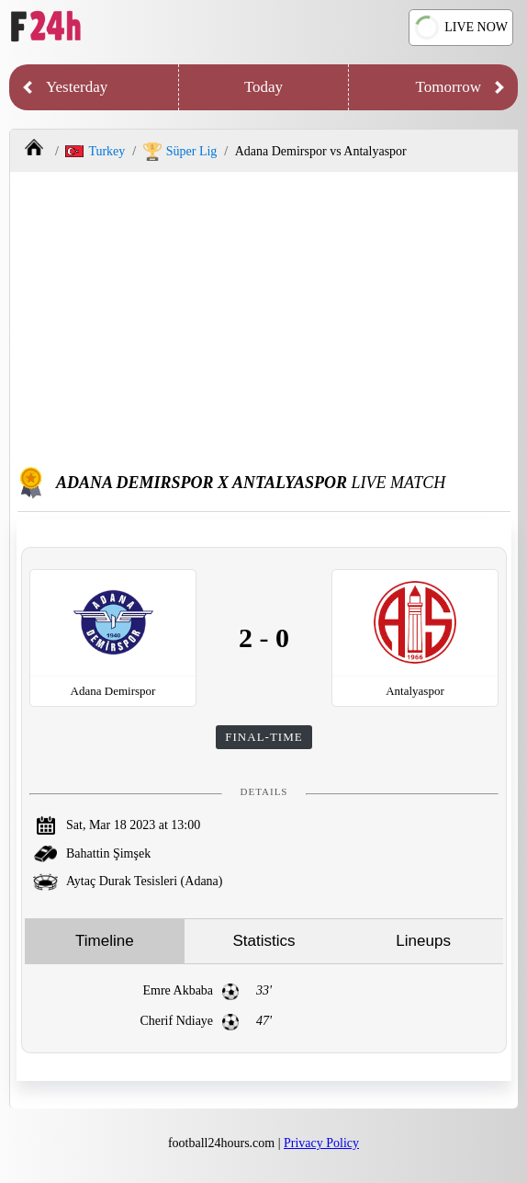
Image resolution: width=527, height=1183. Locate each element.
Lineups (423, 941)
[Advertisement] (264, 319)
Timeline (104, 941)
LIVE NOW (459, 27)
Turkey (95, 151)
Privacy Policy (321, 1143)
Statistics (263, 941)
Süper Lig (180, 151)
